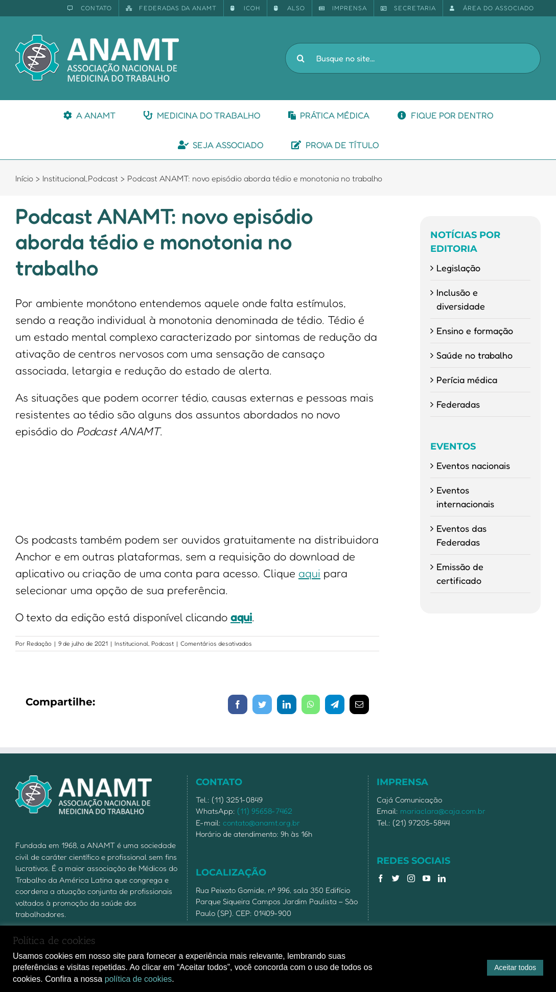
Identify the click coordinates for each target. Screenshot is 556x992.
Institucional (131, 643)
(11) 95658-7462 (264, 811)
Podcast (162, 643)
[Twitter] (396, 878)
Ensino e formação (474, 330)
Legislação (458, 267)
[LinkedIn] (442, 878)
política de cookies (138, 979)
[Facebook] (380, 878)
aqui (309, 573)
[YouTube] (426, 878)
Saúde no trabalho (474, 355)
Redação (39, 643)
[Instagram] (411, 878)
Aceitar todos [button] (515, 967)
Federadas (458, 404)
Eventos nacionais (473, 465)
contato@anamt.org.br (261, 823)
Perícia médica (466, 379)
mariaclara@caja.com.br (442, 811)
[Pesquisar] (300, 58)
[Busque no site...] (413, 58)
